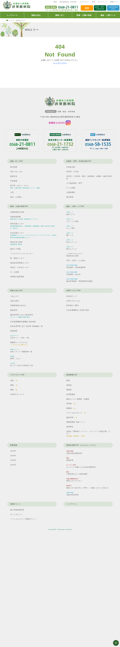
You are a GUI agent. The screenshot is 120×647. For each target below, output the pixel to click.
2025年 (13, 456)
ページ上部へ (116, 643)
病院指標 (13, 331)
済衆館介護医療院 (17, 277)
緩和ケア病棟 (15, 249)
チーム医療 (70, 188)
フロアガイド (84, 2)
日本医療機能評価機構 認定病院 (23, 322)
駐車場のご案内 (72, 305)
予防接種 (13, 181)
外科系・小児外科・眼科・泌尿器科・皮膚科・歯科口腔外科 (89, 177)
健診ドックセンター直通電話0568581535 (98, 141)
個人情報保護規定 (17, 510)
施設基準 (13, 310)
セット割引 (70, 227)
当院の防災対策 (72, 494)
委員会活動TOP (81, 445)
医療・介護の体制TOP (19, 206)
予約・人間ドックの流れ (76, 260)
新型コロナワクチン (74, 480)
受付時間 (13, 167)
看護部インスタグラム (19, 343)
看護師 (69, 390)
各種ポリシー (114, 2)
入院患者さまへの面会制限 (76, 473)
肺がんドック (71, 248)
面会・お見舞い (16, 197)
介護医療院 (70, 192)
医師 (68, 380)
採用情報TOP (71, 375)
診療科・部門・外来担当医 (100, 8)
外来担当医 (70, 167)
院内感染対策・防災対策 (68, 2)
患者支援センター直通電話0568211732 (60, 141)
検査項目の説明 (74, 255)
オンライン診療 (81, 466)
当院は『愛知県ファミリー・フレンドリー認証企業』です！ (88, 433)
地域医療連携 (24, 218)
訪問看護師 (70, 394)
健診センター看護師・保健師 (77, 399)
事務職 (70, 408)
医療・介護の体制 (84, 15)
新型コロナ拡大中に (87, 487)
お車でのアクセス (73, 301)
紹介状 (25, 187)
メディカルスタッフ (76, 413)
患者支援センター (32, 226)
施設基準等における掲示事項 (21, 316)
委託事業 (69, 197)
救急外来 (13, 176)
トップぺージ (12, 15)
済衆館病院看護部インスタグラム (60, 123)
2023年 (13, 465)
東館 (13, 385)
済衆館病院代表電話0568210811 (61, 8)
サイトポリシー (16, 514)
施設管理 (71, 417)
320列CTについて (17, 394)
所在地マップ (71, 296)
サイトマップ (102, 2)
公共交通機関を (77, 310)
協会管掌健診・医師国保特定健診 (79, 280)
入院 (12, 192)
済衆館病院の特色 (17, 212)
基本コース (70, 213)
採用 (87, 8)
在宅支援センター (33, 235)
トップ (11, 20)
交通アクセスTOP (73, 290)
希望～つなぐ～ (16, 357)
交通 (93, 2)
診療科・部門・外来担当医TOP (78, 161)
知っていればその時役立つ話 (21, 364)
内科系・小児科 (72, 171)
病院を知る (36, 15)
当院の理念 (14, 301)
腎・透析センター (17, 258)
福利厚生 (69, 427)
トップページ (71, 504)
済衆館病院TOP (16, 6)
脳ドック (69, 234)
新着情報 (13, 445)
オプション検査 (72, 220)
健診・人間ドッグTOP (75, 206)
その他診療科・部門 (74, 183)
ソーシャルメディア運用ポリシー (23, 519)
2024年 (13, 460)
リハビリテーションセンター (21, 253)
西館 (13, 390)
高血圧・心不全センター (20, 267)
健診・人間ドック (108, 15)
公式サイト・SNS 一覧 (19, 337)
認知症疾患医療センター (20, 263)
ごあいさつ (14, 296)
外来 (17, 171)
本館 (13, 380)
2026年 (13, 451)
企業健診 (74, 273)
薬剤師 (69, 385)
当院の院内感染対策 (74, 452)
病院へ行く (60, 15)
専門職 (70, 403)
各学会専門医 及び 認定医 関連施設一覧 (26, 326)
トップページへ (60, 63)
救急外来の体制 (16, 243)
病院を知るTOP (16, 290)
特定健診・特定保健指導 (76, 266)
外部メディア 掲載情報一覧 (21, 351)
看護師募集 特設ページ (75, 422)
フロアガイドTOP (17, 375)
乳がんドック (71, 241)
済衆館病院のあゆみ (18, 305)
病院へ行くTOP (16, 161)
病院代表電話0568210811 (22, 141)
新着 (55, 2)
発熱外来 (69, 459)
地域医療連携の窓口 (113, 8)
